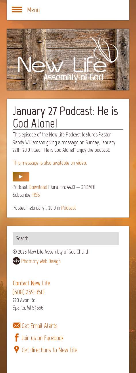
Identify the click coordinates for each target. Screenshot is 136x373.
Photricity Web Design (41, 261)
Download (38, 187)
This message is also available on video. (50, 163)
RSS (36, 195)
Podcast (68, 208)
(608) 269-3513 (29, 292)
